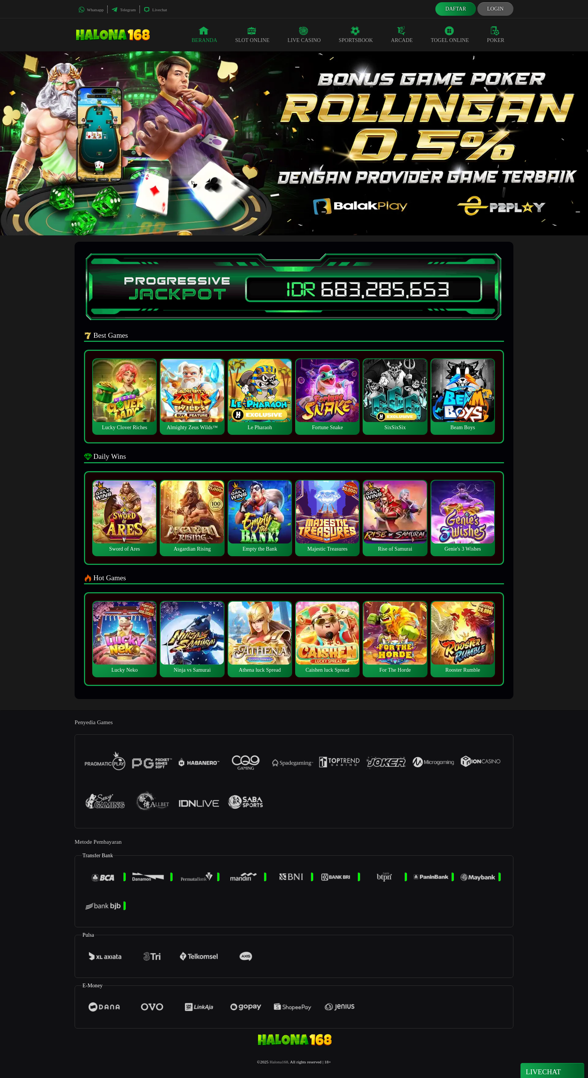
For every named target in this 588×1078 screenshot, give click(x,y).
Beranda (204, 34)
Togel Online (450, 34)
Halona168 (279, 1062)
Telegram (123, 9)
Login (495, 9)
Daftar (455, 9)
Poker (495, 34)
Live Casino (304, 34)
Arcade (402, 34)
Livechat (155, 9)
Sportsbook (356, 34)
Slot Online (252, 34)
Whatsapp (91, 9)
